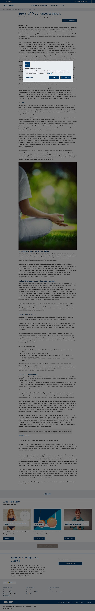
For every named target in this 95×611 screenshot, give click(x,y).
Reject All (54, 77)
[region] (48, 71)
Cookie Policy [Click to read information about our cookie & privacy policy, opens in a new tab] (49, 73)
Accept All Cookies (65, 77)
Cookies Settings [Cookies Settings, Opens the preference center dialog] (29, 77)
